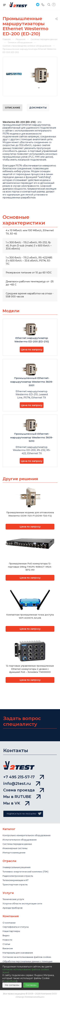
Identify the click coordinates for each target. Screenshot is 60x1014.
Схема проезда (23, 790)
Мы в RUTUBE (21, 796)
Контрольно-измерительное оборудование (27, 835)
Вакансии (8, 948)
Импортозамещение (14, 852)
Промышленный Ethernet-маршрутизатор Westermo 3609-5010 (31, 437)
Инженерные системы (15, 848)
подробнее (9, 981)
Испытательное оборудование (20, 839)
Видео (6, 935)
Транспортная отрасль (15, 884)
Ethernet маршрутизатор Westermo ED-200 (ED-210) (31, 339)
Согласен (31, 985)
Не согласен (12, 985)
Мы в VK (16, 803)
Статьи (6, 944)
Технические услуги (13, 899)
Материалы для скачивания (18, 952)
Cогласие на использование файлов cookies (27, 957)
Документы (38, 107)
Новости (7, 939)
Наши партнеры (11, 931)
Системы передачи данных (17, 844)
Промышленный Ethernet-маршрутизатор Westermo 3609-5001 (31, 382)
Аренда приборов (12, 908)
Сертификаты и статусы (16, 927)
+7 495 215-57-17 (23, 777)
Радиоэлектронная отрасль (18, 876)
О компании (9, 922)
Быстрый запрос (54, 4)
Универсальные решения (16, 867)
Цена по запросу (31, 349)
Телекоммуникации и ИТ (15, 880)
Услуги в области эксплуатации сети (22, 903)
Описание (12, 107)
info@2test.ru (21, 783)
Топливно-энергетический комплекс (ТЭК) (25, 871)
